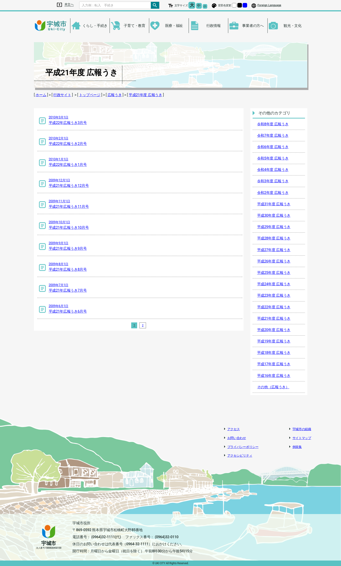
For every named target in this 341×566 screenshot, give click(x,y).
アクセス (233, 429)
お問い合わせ (236, 438)
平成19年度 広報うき (274, 341)
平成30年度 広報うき (274, 215)
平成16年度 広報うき (274, 375)
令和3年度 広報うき (273, 181)
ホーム (41, 95)
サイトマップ (301, 438)
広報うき (115, 95)
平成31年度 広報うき (274, 204)
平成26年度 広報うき (274, 261)
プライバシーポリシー (243, 447)
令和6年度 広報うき (273, 147)
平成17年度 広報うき (274, 364)
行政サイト (62, 95)
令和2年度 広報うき (273, 192)
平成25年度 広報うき (274, 272)
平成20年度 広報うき (274, 330)
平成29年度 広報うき (274, 227)
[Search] (115, 5)
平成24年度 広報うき (274, 284)
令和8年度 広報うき (273, 124)
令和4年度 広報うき (273, 169)
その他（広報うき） (273, 387)
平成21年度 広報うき (145, 95)
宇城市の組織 (301, 429)
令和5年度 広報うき (273, 158)
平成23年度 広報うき (274, 295)
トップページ (89, 95)
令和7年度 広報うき (273, 135)
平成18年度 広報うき (274, 352)
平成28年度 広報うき (274, 238)
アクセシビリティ (239, 455)
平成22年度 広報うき (274, 307)
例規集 (297, 447)
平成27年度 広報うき (274, 250)
